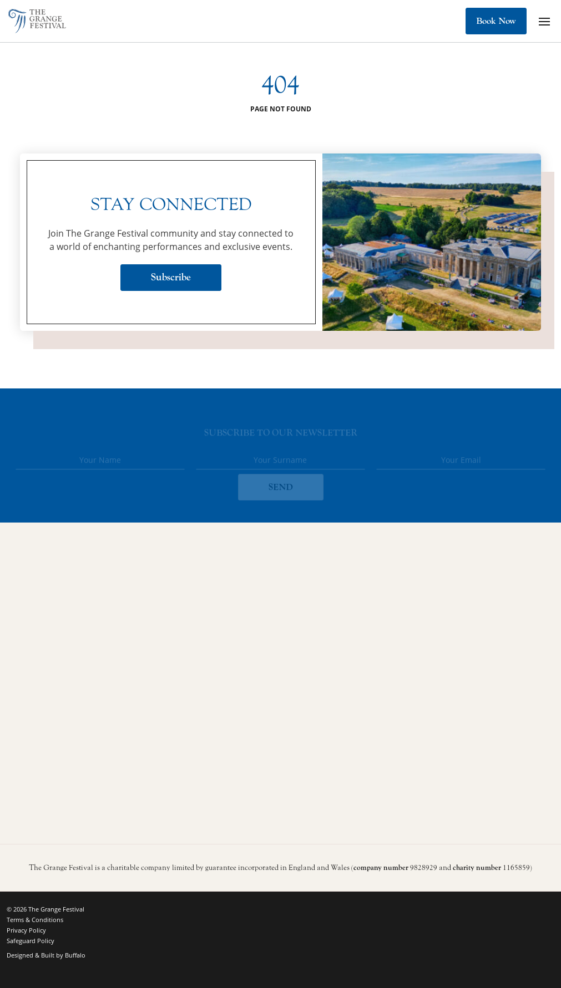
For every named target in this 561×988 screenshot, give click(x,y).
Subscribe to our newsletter (280, 434)
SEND (281, 488)
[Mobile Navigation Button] (544, 21)
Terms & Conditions (35, 919)
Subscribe (171, 277)
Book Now (496, 21)
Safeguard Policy (30, 940)
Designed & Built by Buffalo (46, 955)
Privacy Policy (26, 930)
